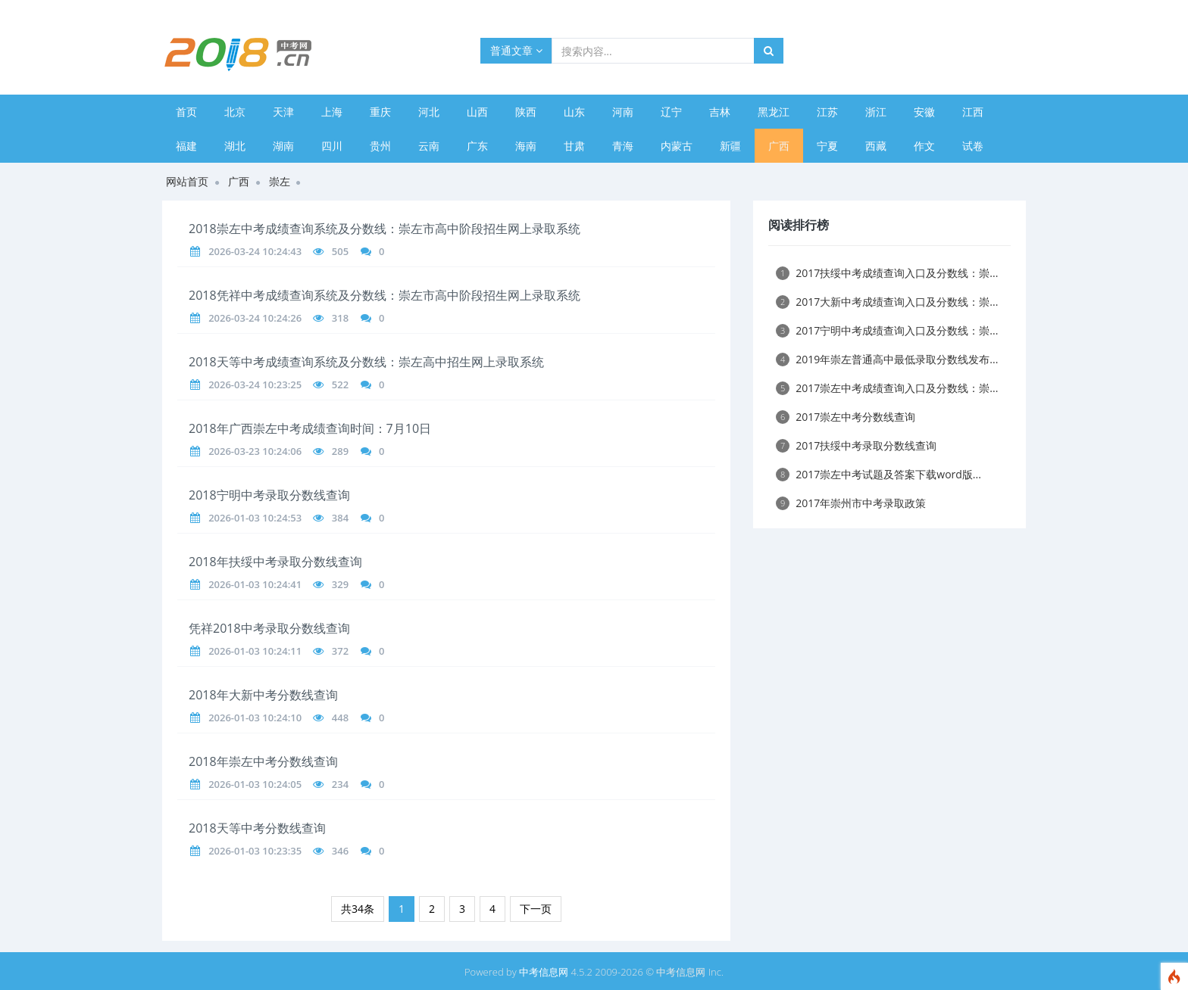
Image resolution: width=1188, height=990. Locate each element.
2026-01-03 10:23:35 (255, 851)
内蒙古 (676, 146)
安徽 (924, 111)
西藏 (875, 146)
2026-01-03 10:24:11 (255, 651)
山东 (574, 111)
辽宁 (671, 111)
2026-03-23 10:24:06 (255, 451)
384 (340, 518)
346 (340, 851)
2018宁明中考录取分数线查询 (269, 495)
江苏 (827, 111)
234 (340, 784)
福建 (186, 146)
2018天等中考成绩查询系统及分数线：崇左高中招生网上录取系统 (366, 361)
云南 (428, 146)
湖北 (234, 146)
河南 (622, 111)
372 (340, 651)
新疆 (730, 146)
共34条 (357, 908)
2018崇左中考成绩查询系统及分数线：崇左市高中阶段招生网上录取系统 (384, 228)
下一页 (536, 908)
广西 (778, 146)
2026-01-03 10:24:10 (255, 717)
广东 (477, 146)
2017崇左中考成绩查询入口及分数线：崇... (887, 388)
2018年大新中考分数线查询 (263, 694)
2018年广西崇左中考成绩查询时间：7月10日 (310, 428)
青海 (622, 146)
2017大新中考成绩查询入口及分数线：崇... (887, 301)
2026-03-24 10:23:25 (255, 384)
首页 (186, 111)
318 (340, 318)
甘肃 (574, 146)
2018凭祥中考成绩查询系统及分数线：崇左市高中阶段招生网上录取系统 (384, 295)
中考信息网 (543, 972)
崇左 (279, 181)
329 (340, 584)
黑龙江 (773, 111)
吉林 (719, 111)
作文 (924, 146)
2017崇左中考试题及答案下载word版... (878, 474)
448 (340, 717)
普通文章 (516, 50)
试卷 (972, 146)
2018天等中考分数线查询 (257, 828)
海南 (525, 146)
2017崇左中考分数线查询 (845, 416)
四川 (331, 146)
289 (340, 451)
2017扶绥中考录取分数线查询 (856, 445)
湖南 (283, 146)
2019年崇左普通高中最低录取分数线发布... (887, 359)
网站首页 (187, 181)
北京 (234, 111)
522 (340, 384)
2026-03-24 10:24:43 (255, 251)
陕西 (525, 111)
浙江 (875, 111)
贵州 (380, 146)
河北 (428, 111)
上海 (331, 111)
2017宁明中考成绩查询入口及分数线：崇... (887, 330)
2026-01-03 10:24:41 (255, 584)
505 (340, 251)
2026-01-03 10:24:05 (255, 784)
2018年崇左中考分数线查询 (263, 761)
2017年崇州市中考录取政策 (851, 503)
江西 (972, 111)
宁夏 (827, 146)
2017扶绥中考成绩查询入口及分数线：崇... (887, 273)
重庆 (380, 111)
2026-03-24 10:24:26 (255, 318)
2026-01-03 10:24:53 (255, 518)
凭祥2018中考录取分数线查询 (269, 628)
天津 (283, 111)
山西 (477, 111)
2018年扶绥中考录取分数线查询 (275, 561)
